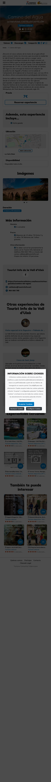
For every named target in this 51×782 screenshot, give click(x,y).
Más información (25, 413)
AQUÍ (34, 385)
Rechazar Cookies (16, 409)
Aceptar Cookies (25, 404)
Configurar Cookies (34, 409)
